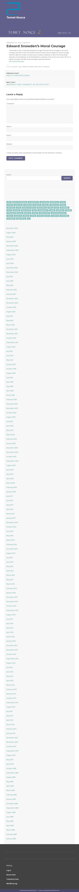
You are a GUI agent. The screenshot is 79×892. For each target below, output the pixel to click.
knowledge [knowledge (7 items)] (64, 207)
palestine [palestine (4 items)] (60, 210)
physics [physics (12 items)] (19, 213)
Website (9, 144)
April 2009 (10, 786)
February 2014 (11, 588)
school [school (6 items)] (33, 216)
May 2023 (9, 285)
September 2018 (12, 461)
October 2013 (11, 606)
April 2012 (10, 681)
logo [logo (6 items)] (34, 210)
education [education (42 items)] (11, 207)
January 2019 (11, 443)
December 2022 (12, 298)
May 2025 (9, 237)
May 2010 (9, 760)
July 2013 (9, 619)
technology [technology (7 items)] (64, 216)
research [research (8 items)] (18, 216)
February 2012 (11, 689)
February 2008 (11, 834)
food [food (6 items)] (18, 207)
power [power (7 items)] (35, 213)
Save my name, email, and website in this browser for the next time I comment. (35, 153)
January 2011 (11, 733)
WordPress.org (11, 883)
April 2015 (10, 571)
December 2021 (12, 329)
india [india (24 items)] (50, 207)
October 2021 (11, 338)
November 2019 (12, 408)
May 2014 (9, 580)
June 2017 (9, 500)
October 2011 (11, 698)
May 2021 (9, 360)
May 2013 (9, 628)
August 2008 (10, 812)
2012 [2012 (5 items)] (9, 202)
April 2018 (10, 479)
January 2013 (11, 641)
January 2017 (11, 518)
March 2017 (10, 514)
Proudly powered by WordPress (28, 890)
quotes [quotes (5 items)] (10, 216)
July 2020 (9, 378)
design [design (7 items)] (63, 205)
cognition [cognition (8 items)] (27, 205)
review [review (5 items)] (26, 216)
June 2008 (9, 817)
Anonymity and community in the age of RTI (39, 83)
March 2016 (10, 540)
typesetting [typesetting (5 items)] (21, 218)
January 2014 (11, 593)
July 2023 (9, 276)
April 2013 (10, 632)
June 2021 (9, 356)
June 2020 (9, 382)
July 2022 (9, 316)
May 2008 (9, 821)
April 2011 (10, 720)
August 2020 (10, 373)
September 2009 (12, 773)
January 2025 (11, 241)
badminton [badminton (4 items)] (54, 202)
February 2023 (11, 290)
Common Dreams (17, 61)
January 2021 (11, 364)
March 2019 (10, 435)
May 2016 (9, 536)
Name (9, 126)
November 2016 (12, 522)
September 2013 (12, 610)
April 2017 (10, 509)
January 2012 (11, 694)
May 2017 (9, 505)
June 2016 (9, 531)
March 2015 (10, 575)
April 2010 (10, 764)
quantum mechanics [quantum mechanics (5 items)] (58, 213)
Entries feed (10, 875)
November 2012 (12, 650)
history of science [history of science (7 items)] (29, 207)
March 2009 (10, 790)
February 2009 (11, 795)
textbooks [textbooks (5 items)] (11, 218)
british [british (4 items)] (10, 205)
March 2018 (10, 483)
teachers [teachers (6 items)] (55, 216)
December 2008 (12, 804)
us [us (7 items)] (29, 218)
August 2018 (10, 465)
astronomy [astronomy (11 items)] (44, 202)
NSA (35, 67)
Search (8, 175)
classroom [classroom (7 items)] (18, 205)
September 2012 (12, 659)
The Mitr (26, 43)
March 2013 (10, 637)
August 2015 (10, 553)
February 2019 (11, 439)
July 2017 (9, 496)
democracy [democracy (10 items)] (54, 205)
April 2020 (10, 391)
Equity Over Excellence (39, 74)
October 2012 (11, 654)
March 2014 (10, 584)
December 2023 (12, 268)
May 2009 (9, 782)
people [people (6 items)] (68, 210)
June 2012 (9, 672)
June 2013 (9, 623)
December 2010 (12, 738)
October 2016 (11, 527)
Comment (10, 104)
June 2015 (9, 562)
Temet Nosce (15, 17)
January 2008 (11, 839)
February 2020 (11, 399)
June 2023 (9, 281)
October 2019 (11, 413)
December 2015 (12, 549)
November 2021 (12, 334)
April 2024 (10, 263)
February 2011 (11, 729)
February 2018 (11, 487)
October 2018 (11, 457)
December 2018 (12, 448)
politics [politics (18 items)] (27, 213)
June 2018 (9, 470)
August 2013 (10, 615)
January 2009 (11, 799)
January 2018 (11, 492)
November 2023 (12, 272)
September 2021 (12, 342)
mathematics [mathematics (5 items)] (42, 210)
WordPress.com (55, 890)
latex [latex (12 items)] (9, 210)
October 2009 (11, 768)
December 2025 (12, 228)
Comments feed (12, 879)
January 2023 (11, 294)
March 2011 (10, 724)
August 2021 (10, 347)
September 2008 (12, 808)
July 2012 (9, 667)
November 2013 (12, 601)
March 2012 (10, 685)
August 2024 (10, 255)
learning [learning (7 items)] (16, 210)
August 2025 (10, 233)
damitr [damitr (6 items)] (45, 205)
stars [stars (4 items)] (47, 216)
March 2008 (10, 830)
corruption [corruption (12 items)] (36, 205)
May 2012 (9, 676)
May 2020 (9, 386)
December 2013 (12, 597)
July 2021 (9, 351)
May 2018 (9, 474)
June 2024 (9, 259)
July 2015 (9, 558)
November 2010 (12, 742)
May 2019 (9, 430)
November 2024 (12, 246)
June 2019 (9, 426)
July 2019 (9, 421)
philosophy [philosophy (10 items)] (11, 213)
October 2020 (11, 369)
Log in (8, 870)
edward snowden (28, 67)
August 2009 (10, 777)
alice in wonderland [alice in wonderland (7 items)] (19, 202)
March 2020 (10, 395)
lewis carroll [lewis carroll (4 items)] (26, 210)
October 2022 (11, 307)
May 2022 (9, 320)
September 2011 (12, 703)
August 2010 (10, 755)
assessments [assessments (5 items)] (33, 202)
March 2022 (10, 325)
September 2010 (12, 751)
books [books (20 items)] (63, 202)
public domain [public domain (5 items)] (44, 213)
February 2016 (11, 544)
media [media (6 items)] (52, 210)
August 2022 (10, 312)
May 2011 (9, 716)
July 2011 (9, 711)
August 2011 (10, 707)
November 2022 (12, 303)
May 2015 (9, 566)
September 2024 (12, 250)
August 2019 (10, 417)
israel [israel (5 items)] (56, 207)
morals (14, 67)
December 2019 (12, 404)
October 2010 (11, 746)
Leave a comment (44, 67)
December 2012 (12, 645)
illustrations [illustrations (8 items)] (42, 207)
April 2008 (10, 825)
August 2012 (10, 663)
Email (8, 135)
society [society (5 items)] (40, 216)
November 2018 (12, 452)
